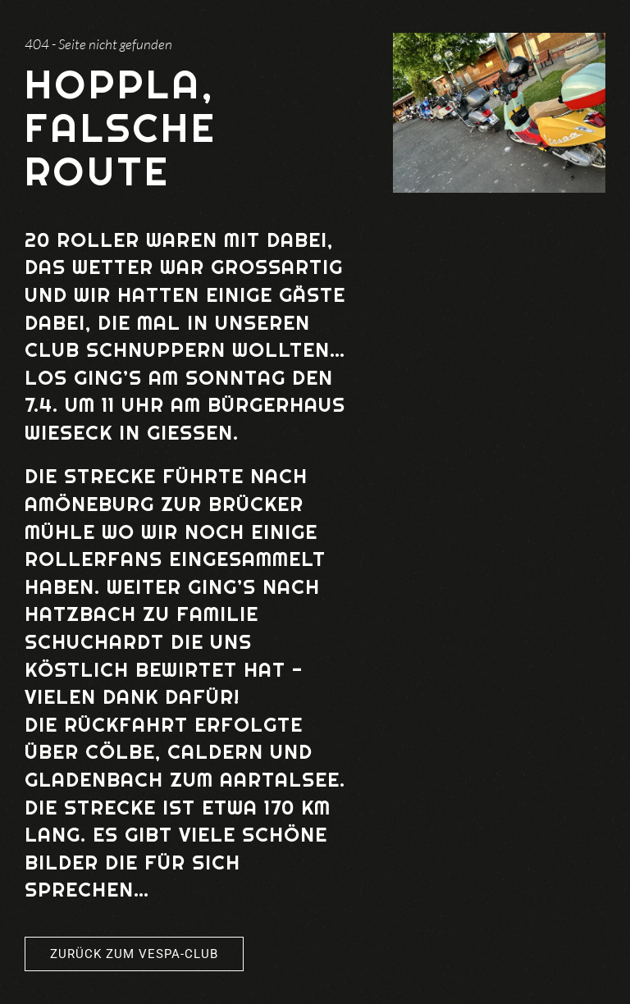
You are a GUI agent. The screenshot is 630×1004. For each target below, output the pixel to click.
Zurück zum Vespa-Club (134, 954)
